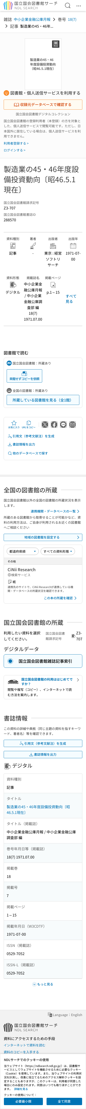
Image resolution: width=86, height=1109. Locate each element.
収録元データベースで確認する (43, 104)
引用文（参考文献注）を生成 (31, 436)
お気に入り (14, 424)
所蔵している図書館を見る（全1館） (43, 400)
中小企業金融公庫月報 (32, 19)
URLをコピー (29, 424)
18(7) (72, 19)
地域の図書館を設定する (52, 537)
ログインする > (14, 150)
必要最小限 (23, 1101)
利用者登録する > (16, 143)
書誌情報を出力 (21, 444)
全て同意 (64, 1101)
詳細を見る (21, 1089)
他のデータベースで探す (28, 453)
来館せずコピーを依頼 (24, 376)
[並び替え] (23, 551)
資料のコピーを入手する (21, 1052)
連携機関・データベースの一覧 (56, 511)
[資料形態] (58, 551)
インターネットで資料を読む (24, 1045)
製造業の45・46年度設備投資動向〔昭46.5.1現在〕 (38, 809)
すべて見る (71, 298)
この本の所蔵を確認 (61, 598)
